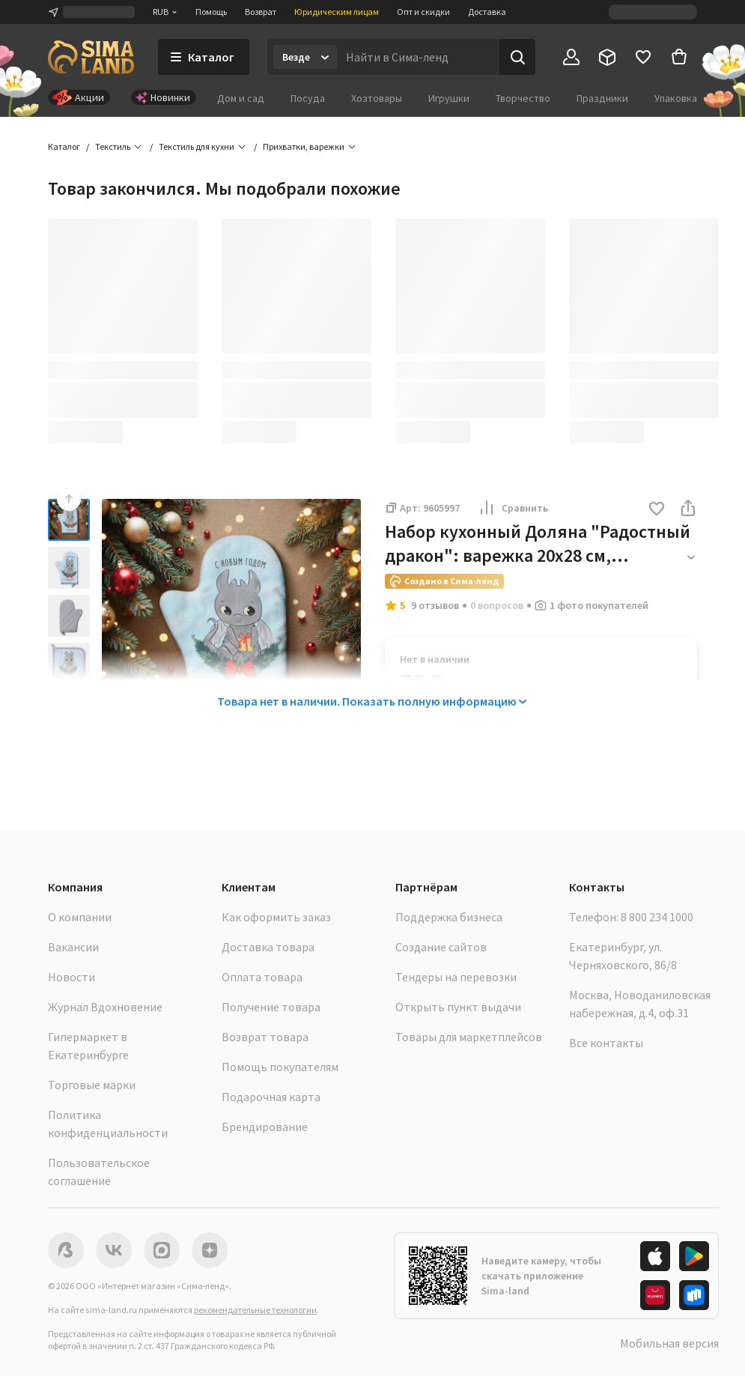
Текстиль (112, 146)
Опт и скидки (423, 11)
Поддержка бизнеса (448, 916)
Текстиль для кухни (196, 146)
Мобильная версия (669, 1343)
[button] (656, 510)
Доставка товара (268, 946)
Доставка (487, 11)
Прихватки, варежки (303, 146)
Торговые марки (92, 1084)
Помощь (211, 11)
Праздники (602, 98)
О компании (80, 916)
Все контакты (606, 1042)
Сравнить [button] (513, 508)
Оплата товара (262, 976)
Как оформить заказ (276, 916)
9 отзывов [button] (435, 605)
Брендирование (265, 1126)
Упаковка (675, 98)
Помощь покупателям (280, 1066)
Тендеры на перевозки (456, 976)
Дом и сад (240, 98)
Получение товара (271, 1006)
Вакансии (73, 946)
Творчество (523, 98)
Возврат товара (265, 1036)
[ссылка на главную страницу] (91, 57)
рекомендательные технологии (255, 1309)
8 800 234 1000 (657, 916)
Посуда (308, 98)
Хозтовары (376, 98)
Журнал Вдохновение (105, 1006)
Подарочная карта (271, 1096)
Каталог (64, 146)
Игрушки (448, 98)
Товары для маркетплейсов (468, 1036)
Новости (71, 976)
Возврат (260, 11)
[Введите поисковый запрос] (418, 57)
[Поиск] (517, 57)
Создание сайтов (441, 946)
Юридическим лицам (336, 11)
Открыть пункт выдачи (458, 1006)
